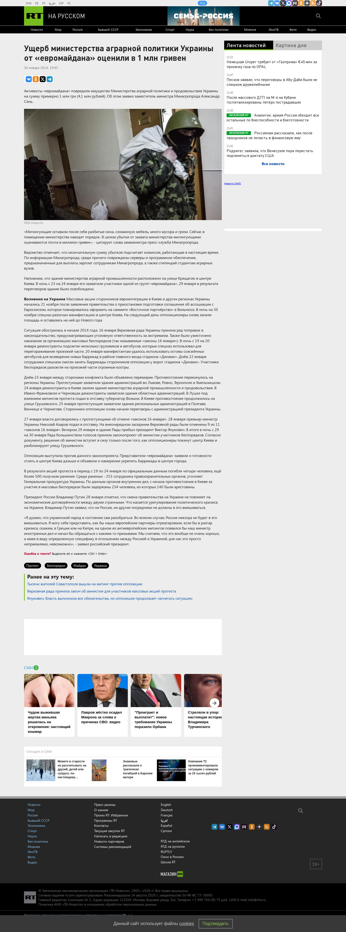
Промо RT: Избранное (111, 815)
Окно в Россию (172, 856)
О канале (101, 810)
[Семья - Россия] (203, 15)
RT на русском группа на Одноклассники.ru (301, 3)
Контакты (101, 825)
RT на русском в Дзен (307, 3)
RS (68, 3)
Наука (190, 29)
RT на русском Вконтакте (277, 3)
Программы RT (105, 820)
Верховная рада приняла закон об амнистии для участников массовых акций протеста (101, 590)
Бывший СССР (108, 29)
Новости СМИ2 (232, 183)
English (166, 804)
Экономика (144, 29)
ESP (61, 3)
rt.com (69, 895)
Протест (32, 565)
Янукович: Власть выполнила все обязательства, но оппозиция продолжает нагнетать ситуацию (109, 598)
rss (313, 3)
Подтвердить (216, 923)
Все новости (273, 163)
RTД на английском (175, 841)
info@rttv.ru (257, 899)
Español (166, 825)
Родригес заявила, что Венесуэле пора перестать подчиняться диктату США (270, 153)
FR (43, 3)
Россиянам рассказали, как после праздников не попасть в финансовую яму (269, 135)
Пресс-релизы (105, 804)
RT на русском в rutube (295, 3)
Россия (78, 29)
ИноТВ (273, 29)
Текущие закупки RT (109, 830)
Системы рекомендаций (112, 846)
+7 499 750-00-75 (206, 899)
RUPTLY (166, 851)
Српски (166, 831)
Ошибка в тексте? (37, 553)
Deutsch (167, 810)
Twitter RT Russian (283, 3)
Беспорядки (56, 565)
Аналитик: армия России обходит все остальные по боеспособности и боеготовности (273, 117)
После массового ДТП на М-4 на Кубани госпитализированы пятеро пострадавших (264, 100)
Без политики (219, 29)
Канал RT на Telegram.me (271, 3)
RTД (202, 3)
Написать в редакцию (110, 836)
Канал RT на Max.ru (289, 3)
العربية (52, 3)
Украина (100, 565)
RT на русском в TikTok (319, 3)
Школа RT (168, 862)
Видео (311, 29)
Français (167, 815)
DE (36, 3)
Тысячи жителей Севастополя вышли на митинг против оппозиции (84, 583)
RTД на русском (173, 846)
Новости (37, 29)
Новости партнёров (109, 841)
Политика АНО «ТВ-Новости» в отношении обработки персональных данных (97, 904)
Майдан (80, 565)
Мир (58, 29)
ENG (28, 3)
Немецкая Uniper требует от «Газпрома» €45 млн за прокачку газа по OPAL (272, 64)
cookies (186, 923)
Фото (293, 29)
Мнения (250, 29)
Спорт (170, 29)
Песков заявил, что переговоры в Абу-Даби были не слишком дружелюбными (272, 82)
